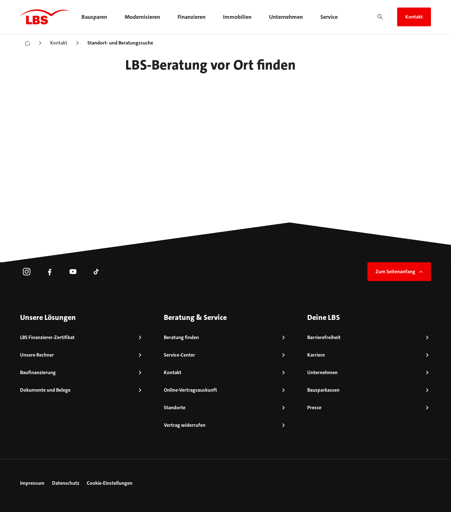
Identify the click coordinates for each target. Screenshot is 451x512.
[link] (26, 271)
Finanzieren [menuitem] (191, 17)
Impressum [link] (32, 483)
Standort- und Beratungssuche (120, 42)
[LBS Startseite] (44, 16)
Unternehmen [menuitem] (286, 17)
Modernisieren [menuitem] (142, 17)
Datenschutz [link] (65, 483)
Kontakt (414, 16)
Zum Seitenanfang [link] (400, 271)
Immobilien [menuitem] (237, 17)
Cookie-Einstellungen (109, 483)
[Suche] (380, 17)
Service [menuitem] (329, 17)
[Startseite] (27, 42)
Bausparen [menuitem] (94, 17)
